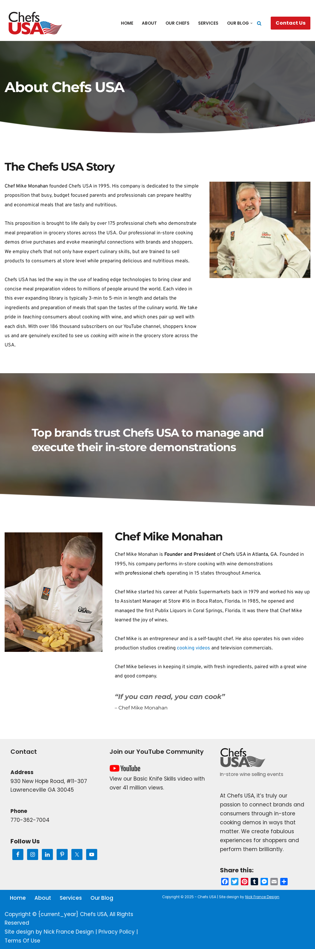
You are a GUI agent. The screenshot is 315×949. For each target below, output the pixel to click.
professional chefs (137, 223)
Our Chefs (177, 23)
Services (208, 23)
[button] (251, 23)
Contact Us (290, 22)
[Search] (259, 23)
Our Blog (101, 898)
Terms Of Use (22, 940)
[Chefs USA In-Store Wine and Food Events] (35, 23)
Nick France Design (69, 931)
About (149, 23)
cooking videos (193, 648)
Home (127, 23)
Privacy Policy (116, 931)
